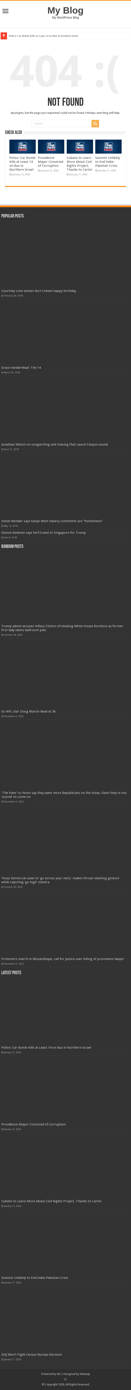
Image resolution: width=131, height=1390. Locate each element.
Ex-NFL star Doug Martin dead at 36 (28, 711)
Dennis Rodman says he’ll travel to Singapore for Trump (43, 533)
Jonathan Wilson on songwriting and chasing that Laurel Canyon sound (54, 444)
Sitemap (85, 1374)
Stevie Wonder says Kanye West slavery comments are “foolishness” (52, 521)
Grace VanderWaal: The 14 (21, 368)
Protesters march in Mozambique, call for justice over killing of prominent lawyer (62, 959)
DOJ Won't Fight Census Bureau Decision (31, 1355)
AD (59, 1374)
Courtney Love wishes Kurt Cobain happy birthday (38, 291)
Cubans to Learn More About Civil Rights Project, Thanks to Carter (80, 164)
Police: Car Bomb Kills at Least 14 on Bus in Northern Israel (43, 35)
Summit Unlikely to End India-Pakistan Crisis (107, 162)
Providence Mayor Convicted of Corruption (50, 162)
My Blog (66, 10)
